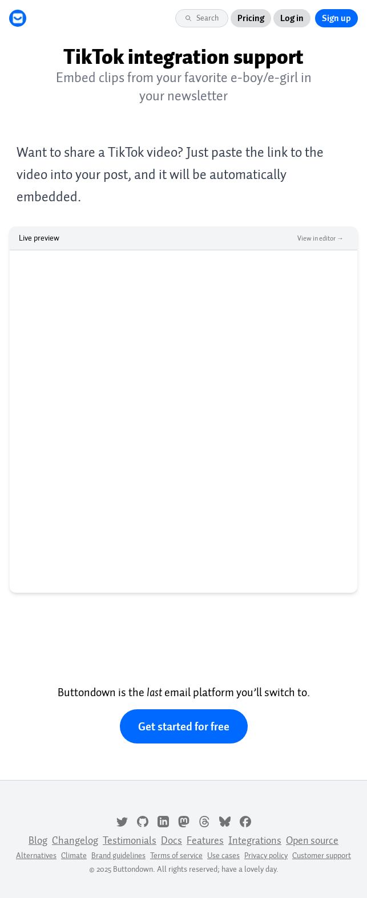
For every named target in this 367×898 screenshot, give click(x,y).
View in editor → (320, 238)
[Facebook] (245, 820)
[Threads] (204, 820)
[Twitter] (122, 820)
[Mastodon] (183, 820)
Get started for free (183, 726)
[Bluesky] (225, 820)
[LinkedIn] (163, 820)
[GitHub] (142, 820)
